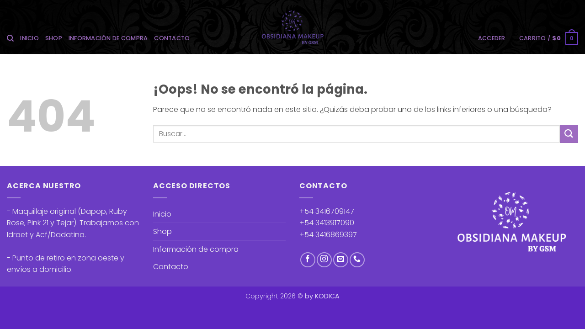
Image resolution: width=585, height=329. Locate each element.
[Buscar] (10, 38)
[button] (491, 38)
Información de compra (108, 38)
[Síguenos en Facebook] (307, 259)
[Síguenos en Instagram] (324, 259)
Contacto (172, 38)
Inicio (29, 38)
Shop (53, 38)
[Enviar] (569, 134)
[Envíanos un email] (340, 259)
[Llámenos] (357, 259)
